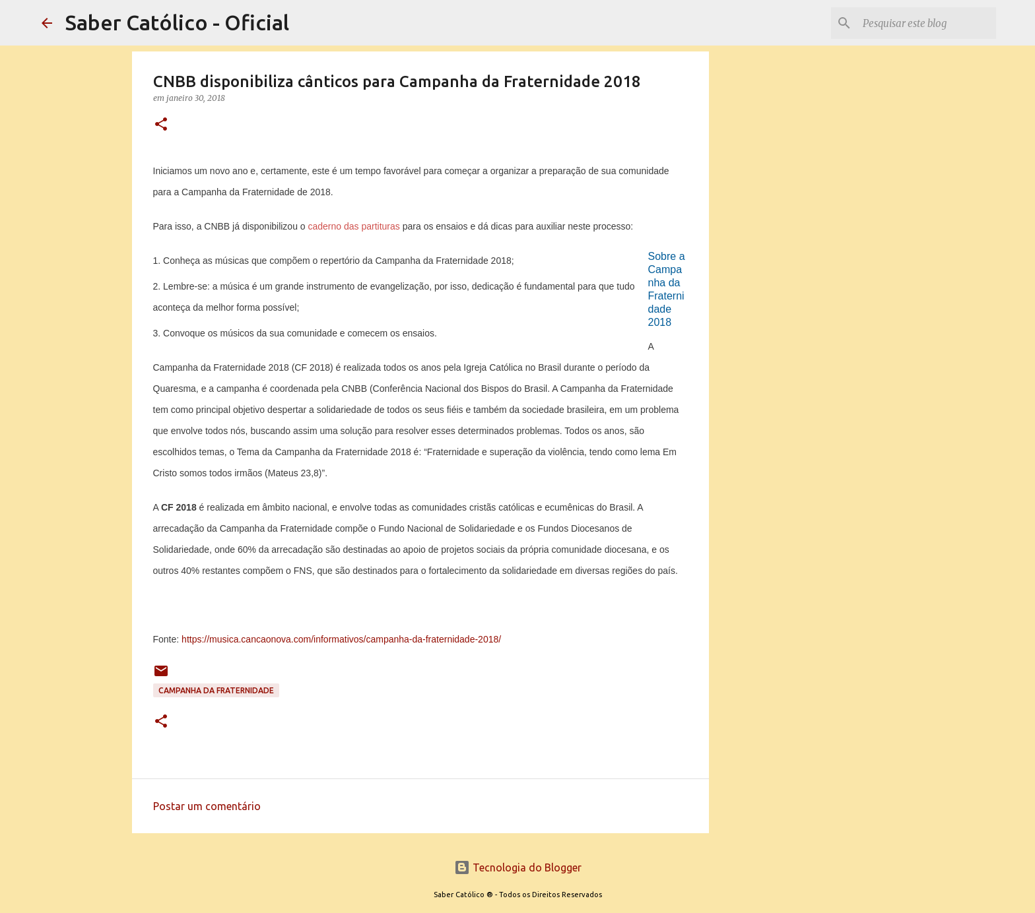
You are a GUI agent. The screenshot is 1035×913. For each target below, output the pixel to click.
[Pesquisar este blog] (926, 23)
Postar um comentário (207, 806)
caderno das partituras (354, 226)
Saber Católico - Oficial (177, 22)
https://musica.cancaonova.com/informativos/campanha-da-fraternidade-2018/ (341, 639)
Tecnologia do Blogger (518, 867)
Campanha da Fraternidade (216, 690)
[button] (161, 125)
